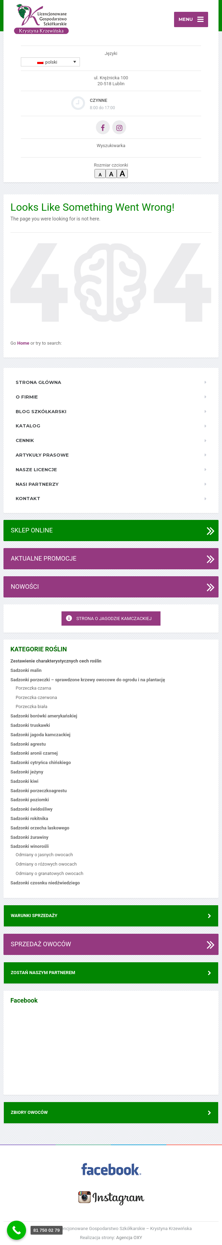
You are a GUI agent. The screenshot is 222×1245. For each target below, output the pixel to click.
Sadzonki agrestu (28, 744)
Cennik (25, 440)
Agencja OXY (129, 1237)
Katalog (28, 425)
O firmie (27, 397)
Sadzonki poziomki (29, 799)
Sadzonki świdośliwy (31, 809)
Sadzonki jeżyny (26, 771)
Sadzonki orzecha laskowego (39, 827)
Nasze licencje (36, 469)
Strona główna (38, 382)
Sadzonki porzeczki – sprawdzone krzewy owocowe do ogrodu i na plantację (87, 679)
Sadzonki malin (25, 670)
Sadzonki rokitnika (29, 818)
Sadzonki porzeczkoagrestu (38, 790)
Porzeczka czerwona (36, 697)
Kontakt (28, 498)
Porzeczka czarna (33, 688)
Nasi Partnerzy (37, 484)
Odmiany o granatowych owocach (49, 873)
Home (24, 343)
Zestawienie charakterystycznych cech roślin (55, 661)
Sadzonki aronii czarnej (34, 753)
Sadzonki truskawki (30, 725)
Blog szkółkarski (41, 411)
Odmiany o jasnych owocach (44, 854)
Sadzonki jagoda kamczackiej (40, 734)
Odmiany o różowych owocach (46, 864)
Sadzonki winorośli (29, 846)
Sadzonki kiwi (24, 781)
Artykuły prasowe (42, 455)
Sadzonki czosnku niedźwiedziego (45, 882)
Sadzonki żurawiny (29, 837)
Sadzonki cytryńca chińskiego (40, 762)
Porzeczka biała (31, 706)
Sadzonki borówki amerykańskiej (43, 715)
